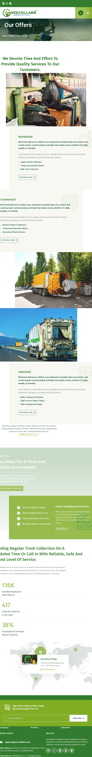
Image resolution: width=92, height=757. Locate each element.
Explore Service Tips (29, 441)
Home (4, 36)
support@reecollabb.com (15, 742)
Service (12, 36)
